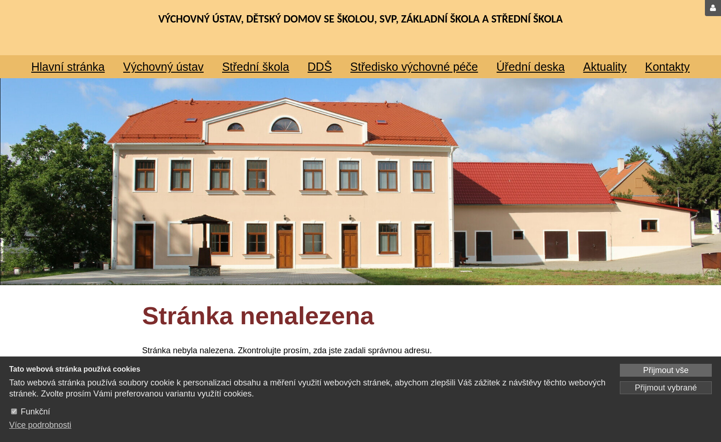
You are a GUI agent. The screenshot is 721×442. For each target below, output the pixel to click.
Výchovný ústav (163, 67)
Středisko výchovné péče (414, 67)
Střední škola (255, 67)
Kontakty (667, 67)
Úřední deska (531, 67)
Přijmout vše (665, 370)
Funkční (35, 411)
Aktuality (604, 67)
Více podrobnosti (40, 425)
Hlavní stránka (68, 67)
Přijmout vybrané (666, 387)
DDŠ (320, 67)
